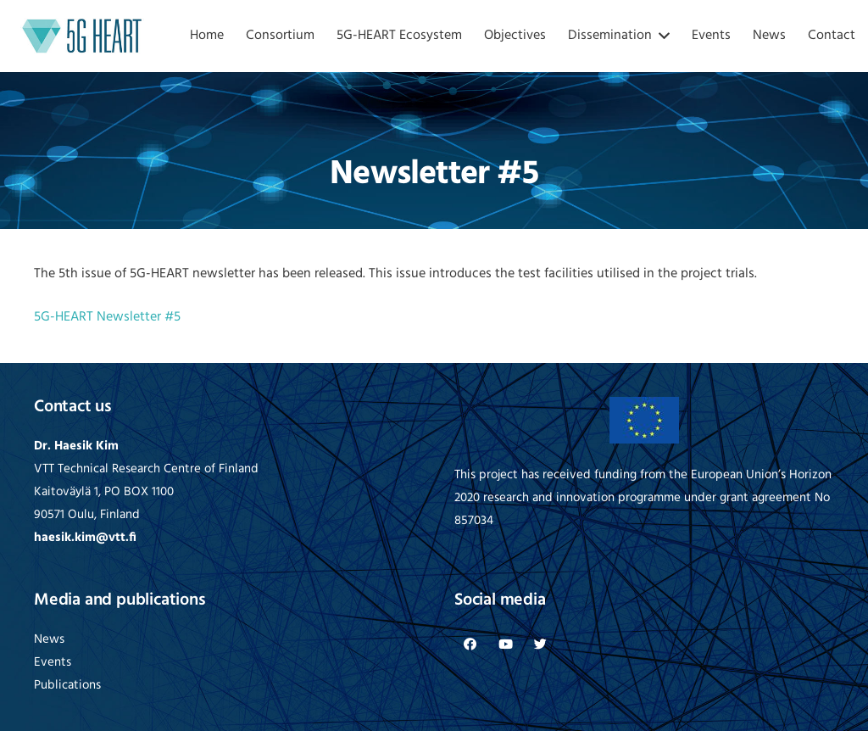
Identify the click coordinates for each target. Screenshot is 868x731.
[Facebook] (470, 644)
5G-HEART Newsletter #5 (107, 317)
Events (52, 662)
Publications (67, 685)
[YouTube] (506, 644)
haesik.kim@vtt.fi (85, 538)
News (49, 639)
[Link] (82, 36)
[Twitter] (541, 644)
